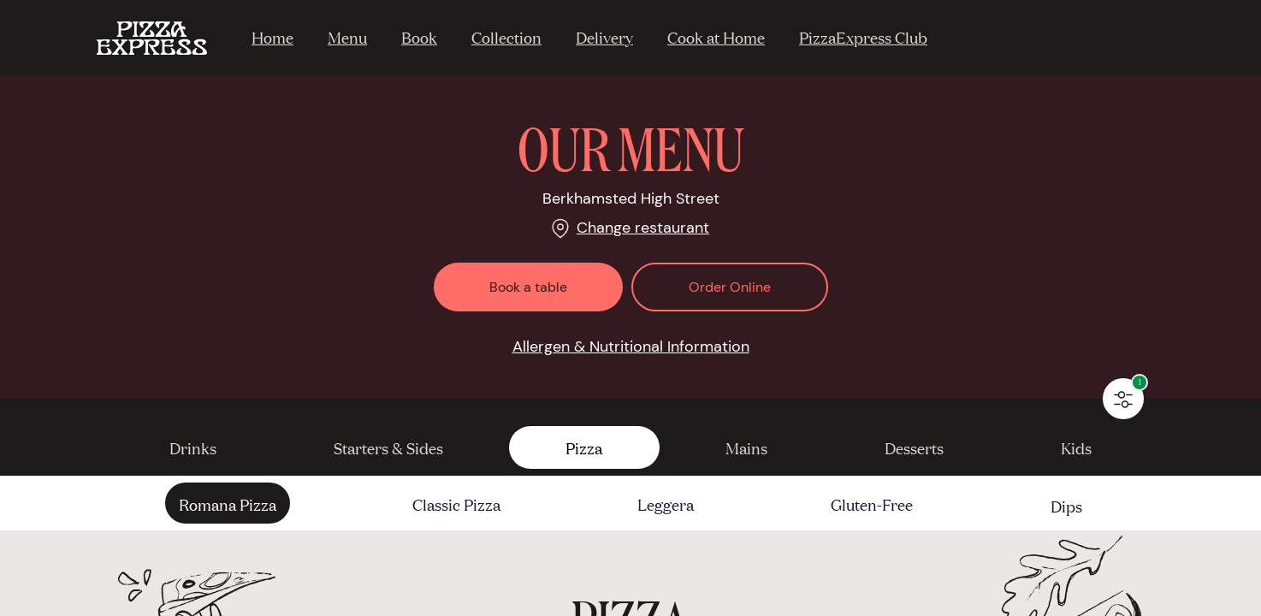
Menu (347, 37)
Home (272, 37)
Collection (506, 37)
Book (419, 37)
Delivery (604, 37)
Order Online (730, 287)
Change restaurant (643, 227)
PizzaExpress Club (863, 37)
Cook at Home (716, 37)
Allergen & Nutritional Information (630, 346)
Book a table (528, 287)
